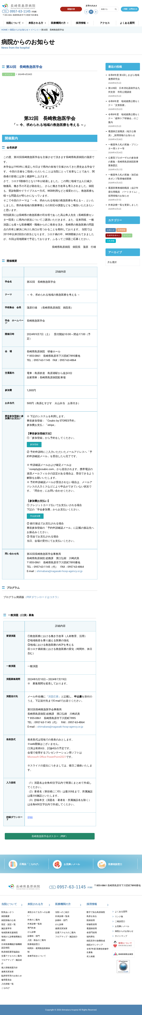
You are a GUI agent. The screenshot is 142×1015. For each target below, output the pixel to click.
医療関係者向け (113, 235)
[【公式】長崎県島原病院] (19, 5)
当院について (15, 23)
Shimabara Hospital (70, 1010)
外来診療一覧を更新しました (123, 205)
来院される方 (37, 23)
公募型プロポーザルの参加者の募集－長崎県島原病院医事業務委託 (123, 161)
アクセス (105, 23)
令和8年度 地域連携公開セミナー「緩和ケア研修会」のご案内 (124, 118)
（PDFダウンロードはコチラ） (42, 597)
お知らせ (110, 230)
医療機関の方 (60, 23)
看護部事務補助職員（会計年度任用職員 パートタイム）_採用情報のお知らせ (124, 192)
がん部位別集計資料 (126, 241)
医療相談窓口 (115, 864)
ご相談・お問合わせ (130, 9)
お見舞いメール (72, 864)
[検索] (106, 9)
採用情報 (82, 23)
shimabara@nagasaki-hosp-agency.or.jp (60, 571)
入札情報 (110, 241)
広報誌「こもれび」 (29, 864)
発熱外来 (71, 9)
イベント (8, 74)
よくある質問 (127, 23)
